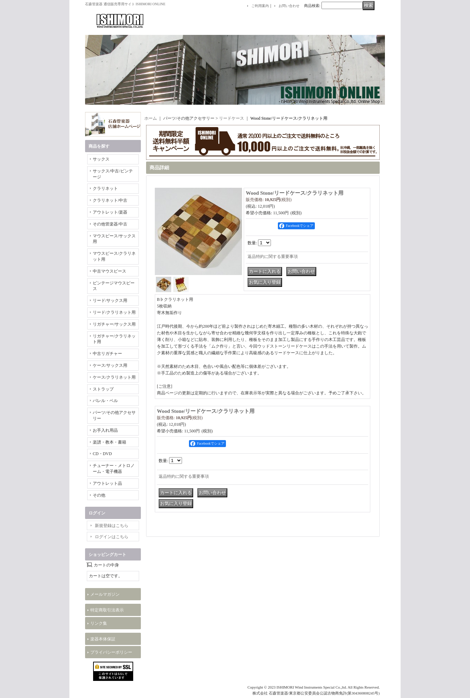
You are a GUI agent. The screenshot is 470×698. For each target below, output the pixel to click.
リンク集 (98, 623)
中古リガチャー (107, 353)
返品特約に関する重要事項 (273, 256)
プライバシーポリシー (111, 652)
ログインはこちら (111, 536)
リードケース (231, 118)
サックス (101, 159)
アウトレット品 (107, 483)
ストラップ (103, 389)
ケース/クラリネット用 (114, 377)
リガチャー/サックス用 (114, 324)
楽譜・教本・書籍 (109, 442)
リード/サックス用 (110, 300)
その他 (99, 495)
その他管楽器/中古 (110, 224)
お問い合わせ (289, 6)
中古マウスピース (109, 271)
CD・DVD (102, 453)
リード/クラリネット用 (114, 312)
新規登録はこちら (111, 525)
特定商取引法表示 (107, 610)
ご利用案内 (260, 6)
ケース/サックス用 (110, 365)
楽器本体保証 (102, 639)
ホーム (150, 118)
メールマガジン (105, 594)
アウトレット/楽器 (110, 212)
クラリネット (105, 188)
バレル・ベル (105, 400)
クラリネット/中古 (110, 200)
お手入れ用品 (105, 430)
